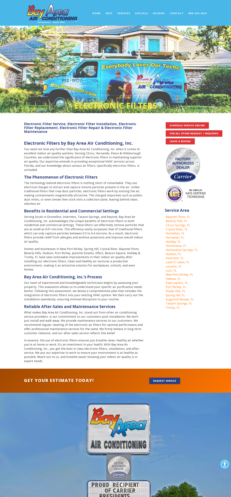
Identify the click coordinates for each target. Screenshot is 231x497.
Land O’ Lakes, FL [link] (177, 262)
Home (96, 13)
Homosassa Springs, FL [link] (182, 250)
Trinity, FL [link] (173, 307)
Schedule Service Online (187, 125)
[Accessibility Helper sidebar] (225, 464)
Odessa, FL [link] (173, 279)
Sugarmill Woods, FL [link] (180, 299)
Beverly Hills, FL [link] (176, 221)
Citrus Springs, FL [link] (178, 225)
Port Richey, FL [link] (176, 287)
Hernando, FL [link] (175, 237)
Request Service (164, 380)
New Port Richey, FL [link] (179, 274)
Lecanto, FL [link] (174, 266)
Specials (141, 13)
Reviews (159, 13)
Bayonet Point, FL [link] (178, 217)
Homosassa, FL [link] (176, 246)
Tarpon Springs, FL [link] (179, 303)
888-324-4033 (197, 13)
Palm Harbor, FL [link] (177, 283)
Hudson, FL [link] (173, 254)
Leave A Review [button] (180, 141)
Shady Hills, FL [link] (175, 291)
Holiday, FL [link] (173, 242)
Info (109, 13)
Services (123, 13)
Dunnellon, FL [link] (175, 233)
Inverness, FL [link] (175, 258)
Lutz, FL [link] (171, 270)
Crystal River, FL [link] (177, 229)
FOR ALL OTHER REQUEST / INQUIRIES (194, 133)
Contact (177, 13)
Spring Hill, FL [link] (175, 295)
